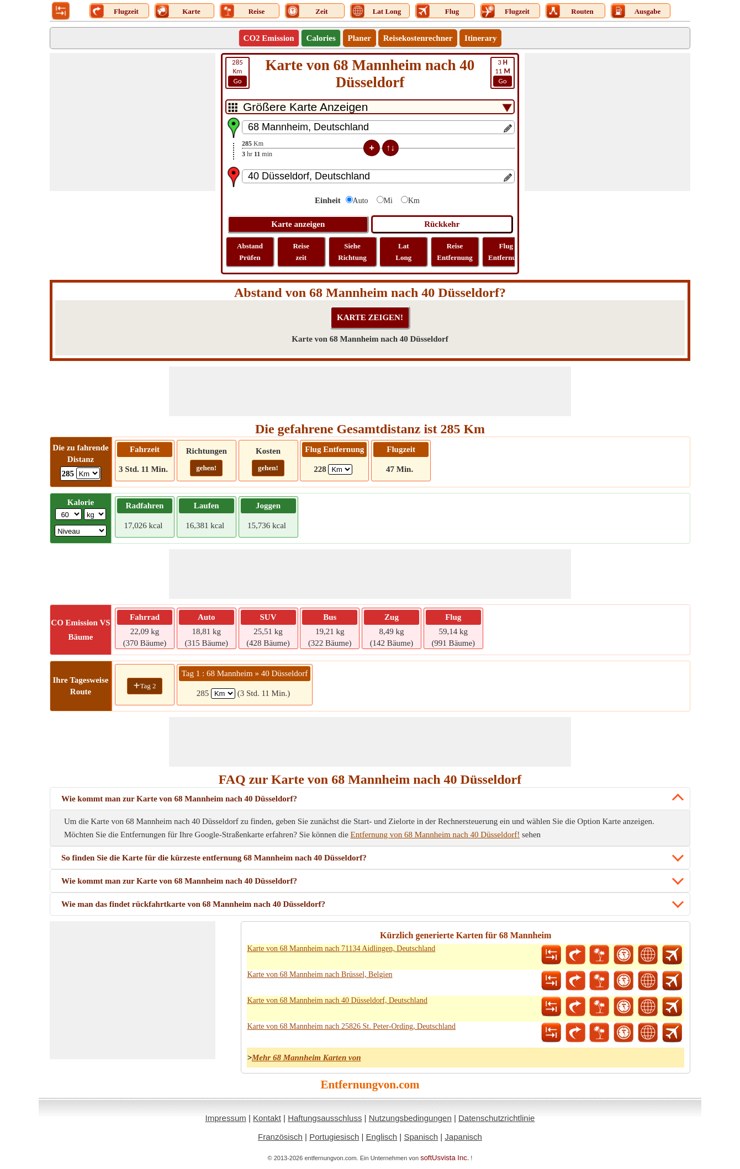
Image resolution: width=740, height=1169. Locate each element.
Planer (360, 38)
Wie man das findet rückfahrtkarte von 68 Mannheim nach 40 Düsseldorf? (193, 904)
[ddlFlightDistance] (340, 469)
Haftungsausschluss (325, 1118)
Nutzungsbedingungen (410, 1118)
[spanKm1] (223, 693)
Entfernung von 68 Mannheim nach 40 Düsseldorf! (435, 834)
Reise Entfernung (454, 252)
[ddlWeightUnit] (95, 514)
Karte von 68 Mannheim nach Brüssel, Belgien (319, 974)
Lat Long (403, 252)
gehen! (206, 468)
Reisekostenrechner (418, 38)
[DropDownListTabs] (370, 106)
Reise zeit (301, 252)
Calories (320, 38)
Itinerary (480, 38)
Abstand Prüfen (250, 252)
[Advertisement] (132, 122)
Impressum (225, 1118)
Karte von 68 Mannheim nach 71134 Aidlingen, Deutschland (341, 948)
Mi (388, 200)
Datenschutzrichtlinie (496, 1118)
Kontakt (267, 1118)
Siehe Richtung (352, 252)
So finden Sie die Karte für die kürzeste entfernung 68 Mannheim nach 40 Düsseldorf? (214, 857)
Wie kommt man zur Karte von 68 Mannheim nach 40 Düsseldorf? (179, 798)
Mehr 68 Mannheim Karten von (306, 1057)
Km (237, 72)
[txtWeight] (68, 514)
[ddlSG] (81, 530)
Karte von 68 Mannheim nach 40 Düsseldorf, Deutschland (337, 1000)
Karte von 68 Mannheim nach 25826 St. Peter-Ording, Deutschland (351, 1026)
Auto (360, 200)
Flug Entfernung (506, 252)
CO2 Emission (269, 38)
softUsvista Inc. (444, 1158)
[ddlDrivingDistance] (88, 473)
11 (502, 72)
